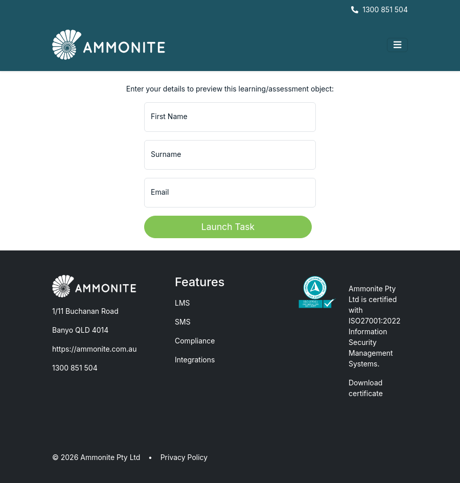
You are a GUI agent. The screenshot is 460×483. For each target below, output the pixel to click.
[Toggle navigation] (397, 45)
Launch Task (228, 226)
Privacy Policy (184, 457)
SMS (183, 321)
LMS (182, 302)
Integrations (195, 359)
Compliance (195, 340)
